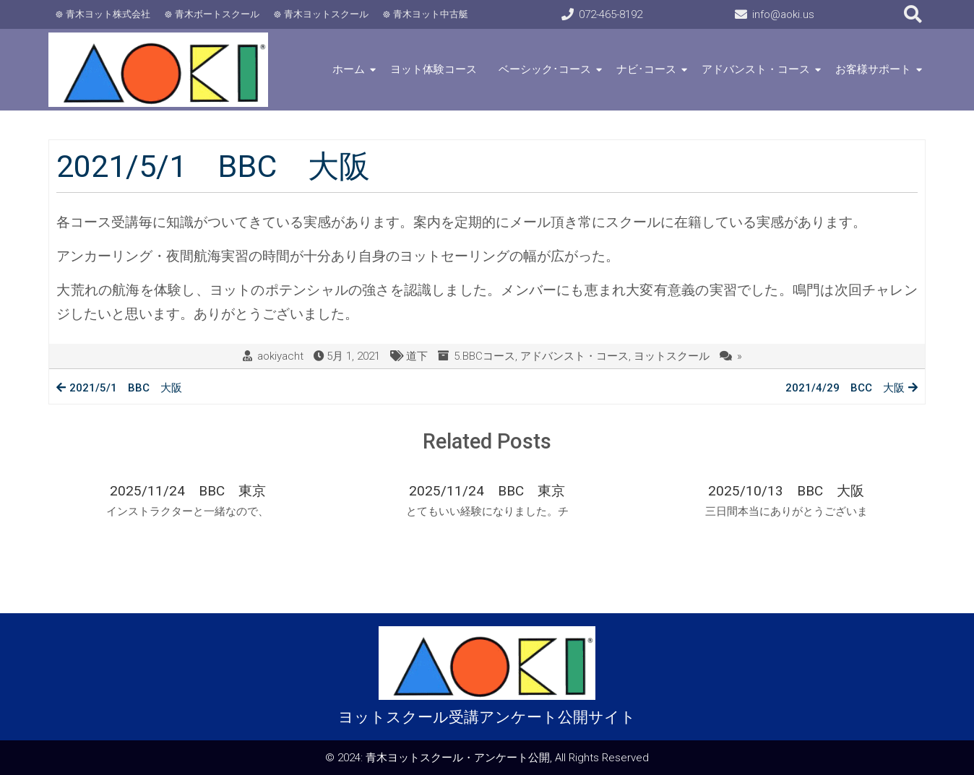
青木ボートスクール (217, 14)
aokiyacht (280, 356)
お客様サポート (873, 69)
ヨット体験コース (433, 69)
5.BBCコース (484, 356)
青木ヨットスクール (326, 14)
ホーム (348, 69)
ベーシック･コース (545, 69)
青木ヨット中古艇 (430, 14)
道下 (417, 356)
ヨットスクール (672, 356)
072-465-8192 (610, 14)
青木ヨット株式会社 (108, 14)
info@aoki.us (783, 14)
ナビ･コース (646, 69)
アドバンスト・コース (756, 69)
